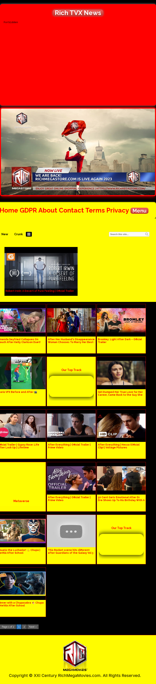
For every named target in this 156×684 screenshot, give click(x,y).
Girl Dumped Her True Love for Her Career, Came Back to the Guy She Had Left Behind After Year (120, 395)
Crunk (18, 234)
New (4, 234)
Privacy (117, 210)
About (47, 210)
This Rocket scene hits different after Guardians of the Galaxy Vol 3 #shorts (70, 553)
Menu (139, 211)
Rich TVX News (78, 13)
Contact (71, 210)
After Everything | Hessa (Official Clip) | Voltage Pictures (119, 446)
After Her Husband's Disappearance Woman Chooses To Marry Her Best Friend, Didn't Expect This (71, 342)
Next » (33, 626)
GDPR (28, 210)
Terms (95, 210)
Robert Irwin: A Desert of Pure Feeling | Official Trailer (39, 291)
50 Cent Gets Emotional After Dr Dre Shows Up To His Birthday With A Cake (121, 500)
